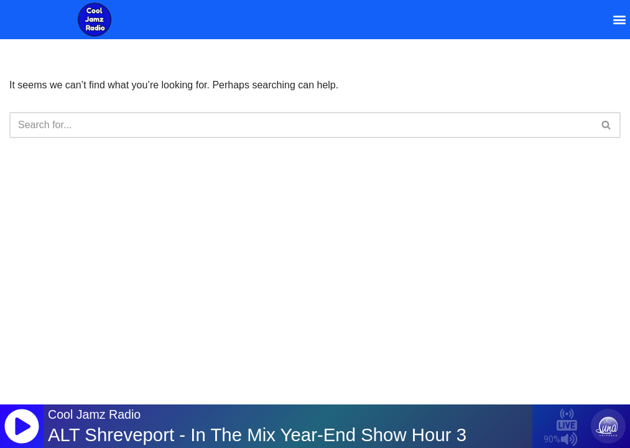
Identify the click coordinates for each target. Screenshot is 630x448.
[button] (619, 19)
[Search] (301, 125)
